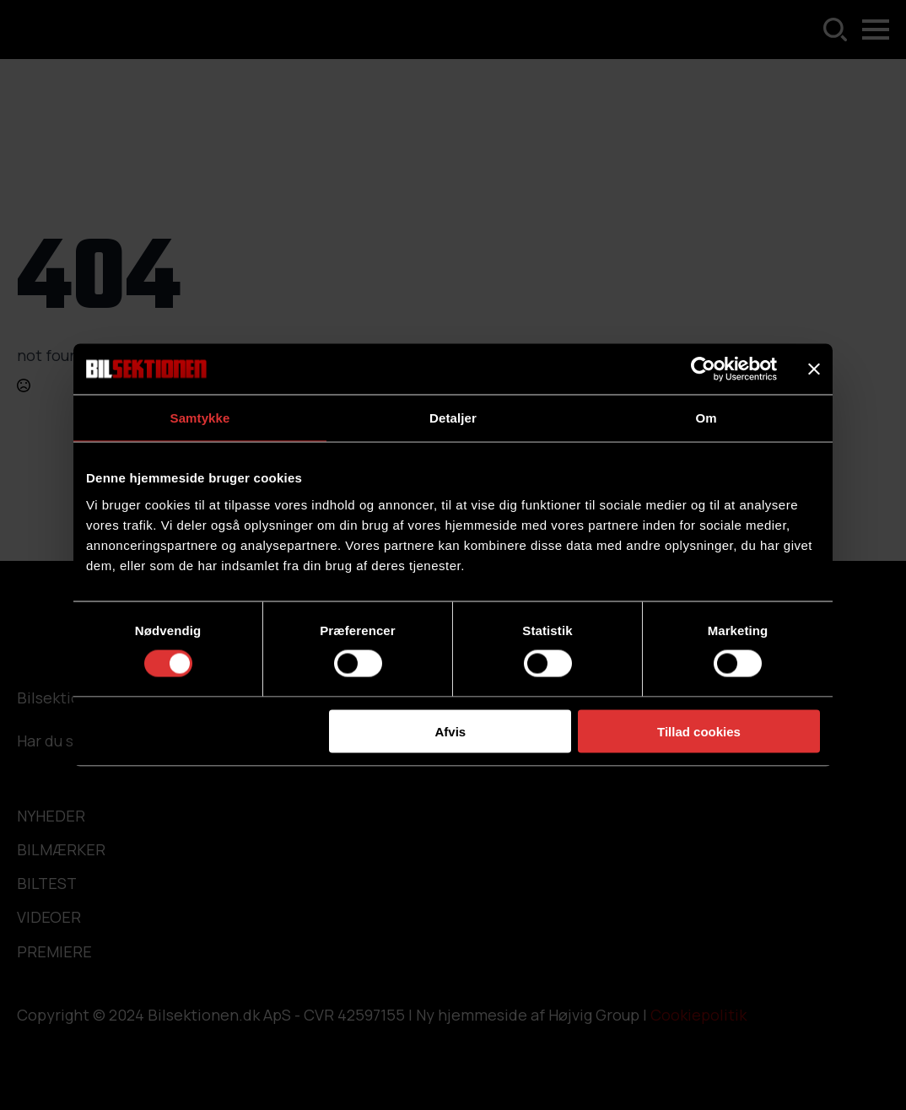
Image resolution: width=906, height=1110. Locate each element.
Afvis (450, 731)
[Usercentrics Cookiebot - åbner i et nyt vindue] (703, 369)
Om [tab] (705, 418)
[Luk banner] (814, 369)
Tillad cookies (699, 731)
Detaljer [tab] (453, 418)
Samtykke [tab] (200, 418)
